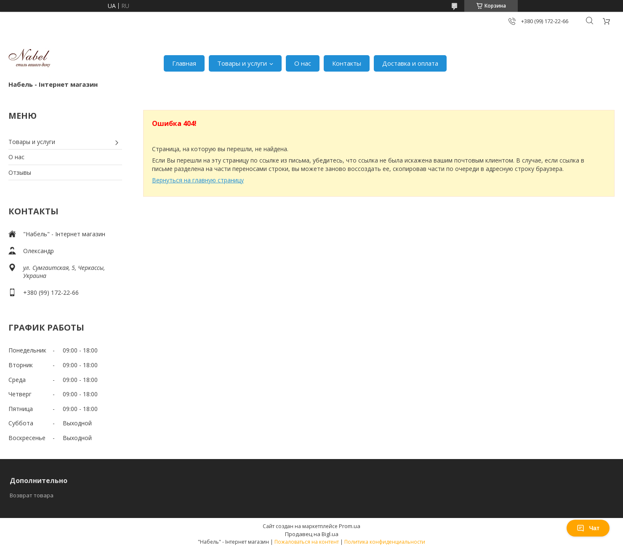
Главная (184, 63)
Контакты (346, 63)
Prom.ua (349, 526)
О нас (302, 63)
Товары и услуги (242, 63)
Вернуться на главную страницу (198, 180)
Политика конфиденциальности (384, 541)
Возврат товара (31, 495)
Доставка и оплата (410, 63)
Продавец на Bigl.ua (311, 534)
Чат (588, 528)
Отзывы (19, 172)
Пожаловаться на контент (306, 541)
